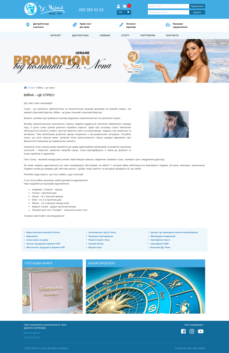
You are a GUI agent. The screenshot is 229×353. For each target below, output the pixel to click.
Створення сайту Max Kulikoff (190, 348)
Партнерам (147, 35)
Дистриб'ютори (48, 26)
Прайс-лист (95, 26)
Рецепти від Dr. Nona (99, 240)
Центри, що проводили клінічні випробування (174, 232)
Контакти (172, 35)
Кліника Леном (96, 244)
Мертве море (95, 247)
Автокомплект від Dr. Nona (102, 232)
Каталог (55, 35)
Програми (188, 26)
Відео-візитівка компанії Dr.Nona (43, 232)
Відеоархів (32, 236)
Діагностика (80, 35)
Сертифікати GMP (159, 244)
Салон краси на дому (37, 240)
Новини (105, 35)
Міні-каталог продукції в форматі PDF (45, 247)
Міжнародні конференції (162, 236)
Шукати (197, 12)
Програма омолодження (100, 236)
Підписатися (197, 6)
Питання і (141, 26)
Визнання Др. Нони (160, 247)
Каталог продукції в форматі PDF (43, 244)
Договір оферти (32, 332)
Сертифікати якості (160, 240)
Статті (125, 35)
